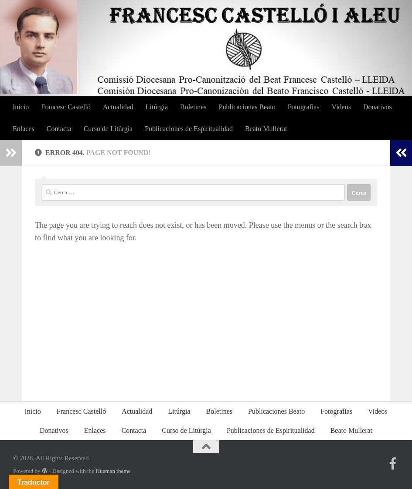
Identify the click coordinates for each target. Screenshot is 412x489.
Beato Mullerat (266, 128)
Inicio (21, 107)
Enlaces (23, 128)
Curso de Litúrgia (108, 128)
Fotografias (304, 107)
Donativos (377, 107)
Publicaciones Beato (247, 107)
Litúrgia (157, 107)
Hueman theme (112, 471)
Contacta (59, 128)
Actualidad (118, 107)
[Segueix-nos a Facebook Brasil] (393, 464)
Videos (341, 107)
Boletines (193, 107)
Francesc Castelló (65, 107)
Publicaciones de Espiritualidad (189, 128)
